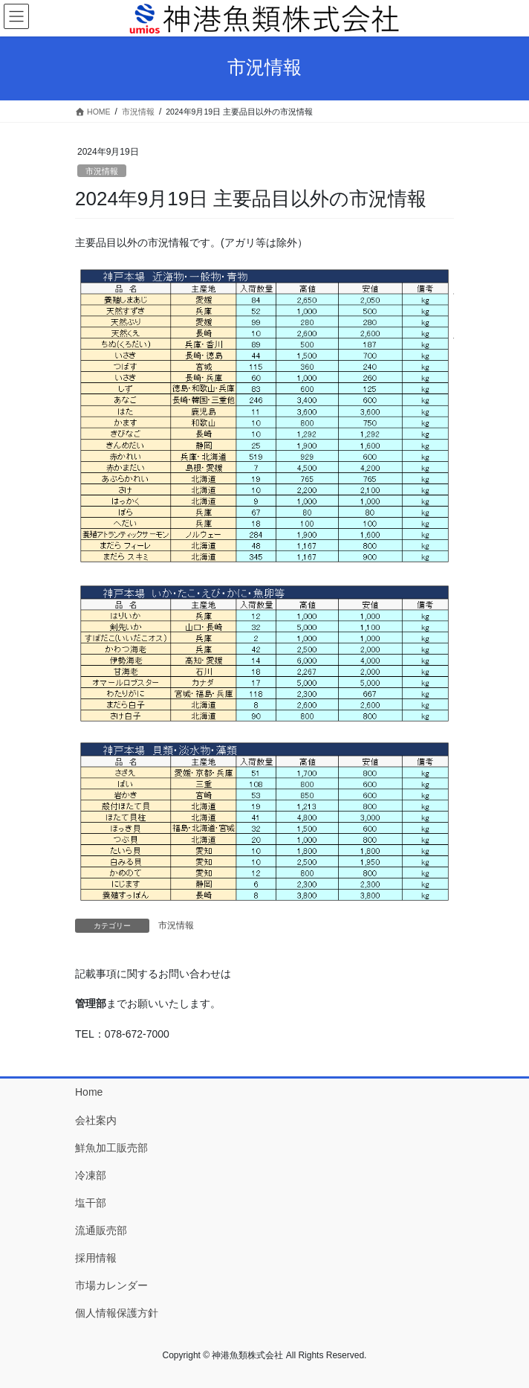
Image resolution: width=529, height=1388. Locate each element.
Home (89, 1092)
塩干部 (90, 1203)
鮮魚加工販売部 (111, 1148)
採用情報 (96, 1258)
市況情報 (101, 171)
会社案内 (96, 1120)
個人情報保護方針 (116, 1313)
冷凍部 (90, 1175)
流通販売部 (101, 1230)
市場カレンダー (111, 1285)
